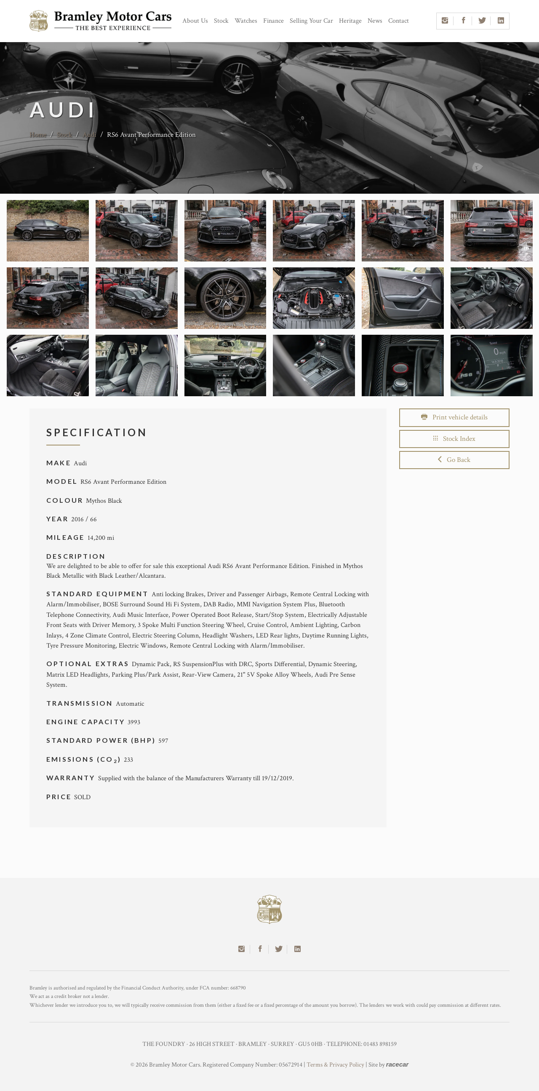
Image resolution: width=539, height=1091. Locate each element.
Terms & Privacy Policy (335, 1065)
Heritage (350, 20)
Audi (89, 134)
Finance (273, 20)
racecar (397, 1064)
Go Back (454, 459)
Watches (246, 20)
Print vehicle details (454, 417)
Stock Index (454, 438)
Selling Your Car (311, 20)
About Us (195, 20)
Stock (221, 20)
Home (37, 134)
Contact (398, 20)
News (375, 20)
